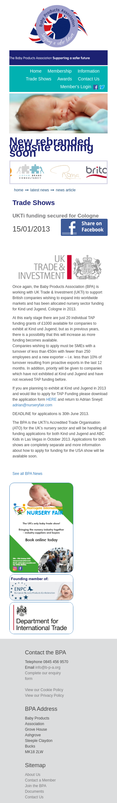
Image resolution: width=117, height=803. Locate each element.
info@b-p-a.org (47, 667)
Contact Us (89, 78)
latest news (39, 190)
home (18, 190)
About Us (32, 774)
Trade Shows (38, 78)
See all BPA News (27, 473)
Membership (60, 71)
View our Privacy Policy (44, 695)
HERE (51, 399)
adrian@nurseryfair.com (32, 405)
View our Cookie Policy (44, 690)
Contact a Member (40, 780)
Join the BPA (35, 786)
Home (35, 71)
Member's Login (75, 86)
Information (89, 71)
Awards (64, 78)
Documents (34, 791)
